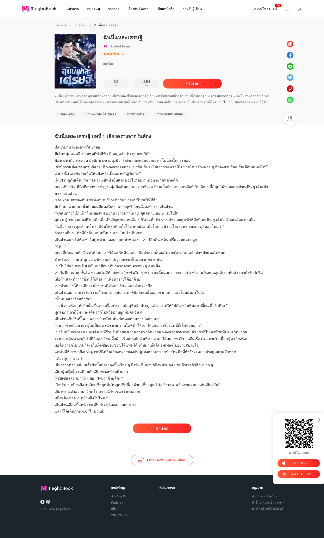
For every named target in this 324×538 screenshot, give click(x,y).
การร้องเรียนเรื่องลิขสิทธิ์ (268, 508)
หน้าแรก (61, 25)
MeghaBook (63, 509)
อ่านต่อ (162, 428)
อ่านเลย (192, 83)
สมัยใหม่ (80, 25)
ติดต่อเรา (117, 502)
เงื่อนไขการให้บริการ (265, 496)
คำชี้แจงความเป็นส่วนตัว (268, 502)
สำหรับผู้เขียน (120, 496)
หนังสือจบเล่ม (119, 515)
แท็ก (114, 508)
